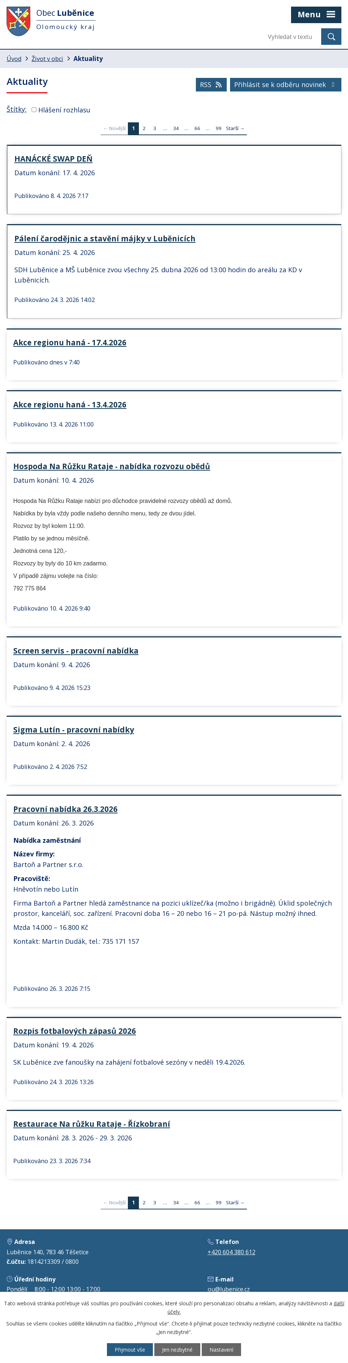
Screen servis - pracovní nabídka (76, 650)
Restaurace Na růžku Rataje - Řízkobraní (91, 1124)
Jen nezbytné (177, 1349)
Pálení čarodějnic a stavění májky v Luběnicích (104, 238)
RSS (211, 84)
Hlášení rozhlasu (64, 109)
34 (176, 128)
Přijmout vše (130, 1349)
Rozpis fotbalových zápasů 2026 (74, 1031)
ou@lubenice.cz (229, 1289)
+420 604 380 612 (231, 1252)
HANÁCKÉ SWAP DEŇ (53, 159)
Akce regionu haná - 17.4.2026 (69, 342)
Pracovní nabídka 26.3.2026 (65, 809)
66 (197, 128)
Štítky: (16, 109)
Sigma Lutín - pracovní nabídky (73, 729)
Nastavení (221, 1349)
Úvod (14, 59)
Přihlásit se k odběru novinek (286, 84)
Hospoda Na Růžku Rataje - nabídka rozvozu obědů (111, 466)
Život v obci (47, 59)
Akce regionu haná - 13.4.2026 (69, 404)
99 (219, 128)
